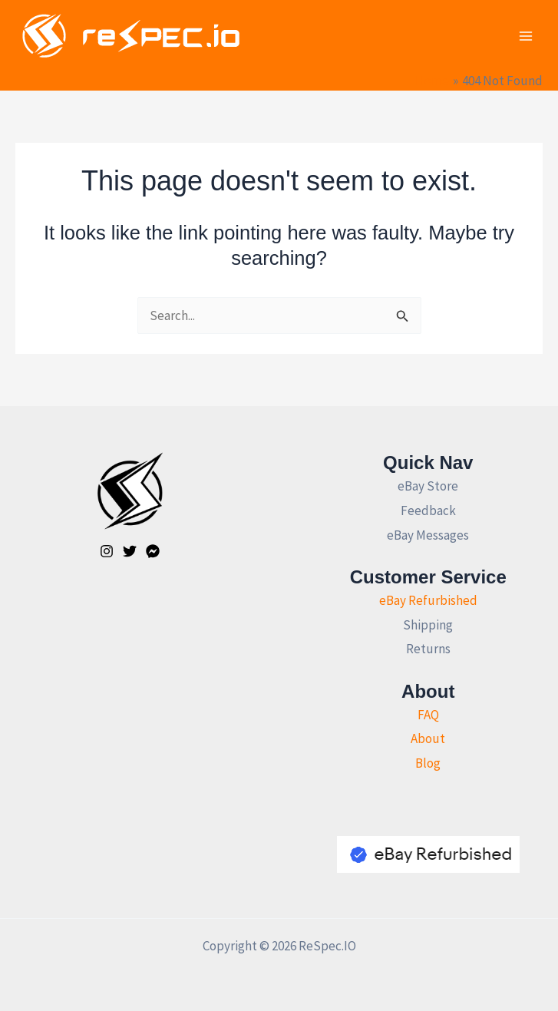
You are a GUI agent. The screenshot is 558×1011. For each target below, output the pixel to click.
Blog (428, 763)
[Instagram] (107, 551)
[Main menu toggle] (526, 36)
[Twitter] (130, 551)
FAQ (428, 714)
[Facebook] (153, 551)
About (428, 738)
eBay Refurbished (428, 600)
